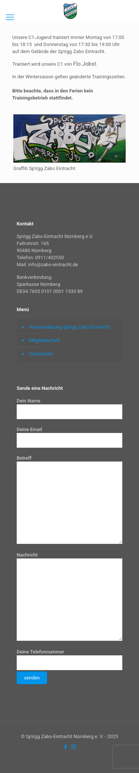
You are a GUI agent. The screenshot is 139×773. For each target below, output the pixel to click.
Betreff (69, 499)
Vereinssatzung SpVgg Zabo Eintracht (69, 327)
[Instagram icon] (73, 747)
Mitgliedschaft (44, 340)
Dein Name (69, 408)
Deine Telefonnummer (69, 666)
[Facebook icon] (66, 747)
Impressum (41, 353)
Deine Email (69, 437)
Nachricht (69, 596)
